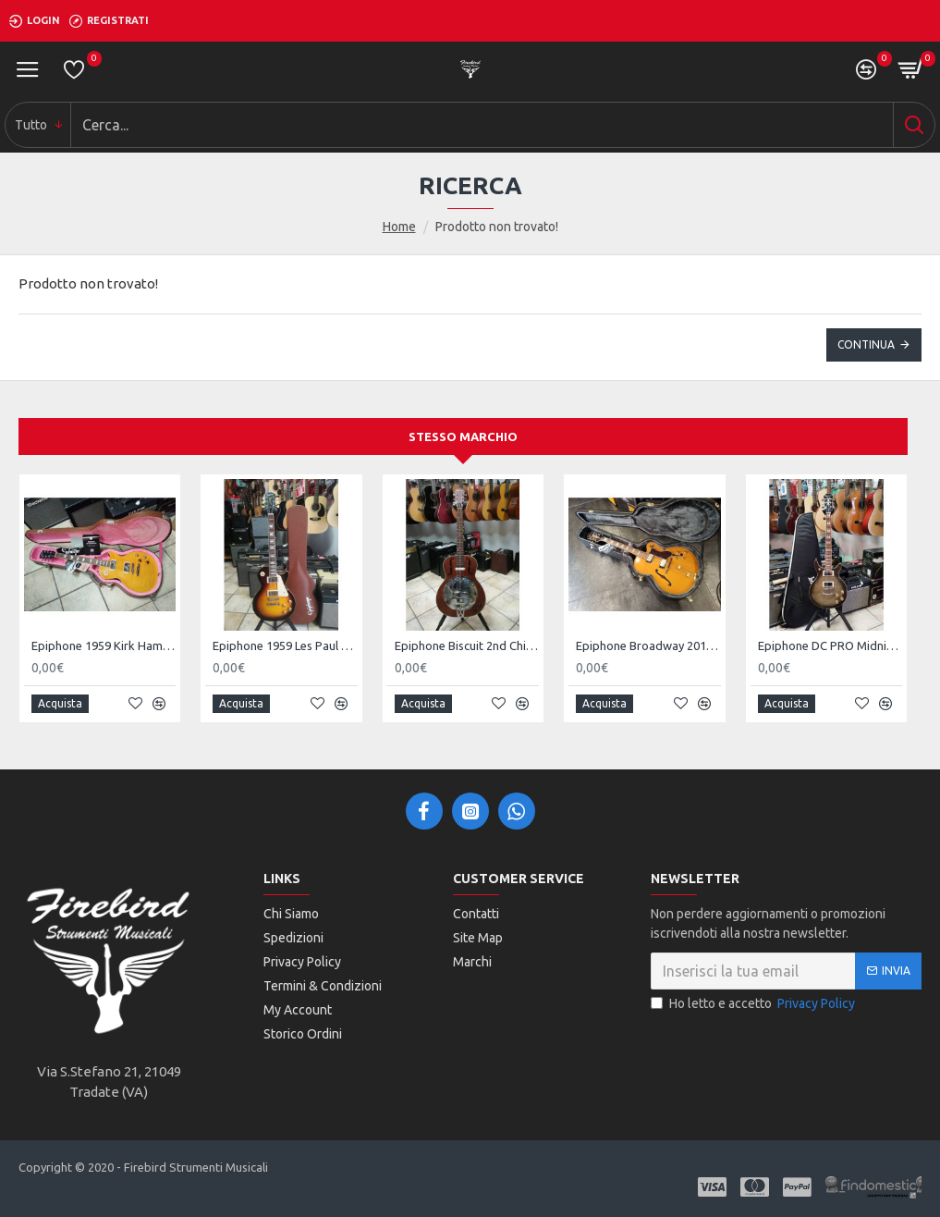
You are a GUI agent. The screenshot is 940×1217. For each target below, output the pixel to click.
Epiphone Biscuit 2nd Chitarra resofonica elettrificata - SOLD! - (467, 645)
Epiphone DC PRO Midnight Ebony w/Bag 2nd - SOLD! (830, 645)
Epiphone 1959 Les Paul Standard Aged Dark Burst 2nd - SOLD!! (285, 645)
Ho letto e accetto (754, 1004)
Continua (866, 344)
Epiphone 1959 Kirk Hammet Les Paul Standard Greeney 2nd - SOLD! (103, 645)
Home (399, 226)
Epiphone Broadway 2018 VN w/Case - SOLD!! (648, 645)
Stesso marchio (463, 436)
